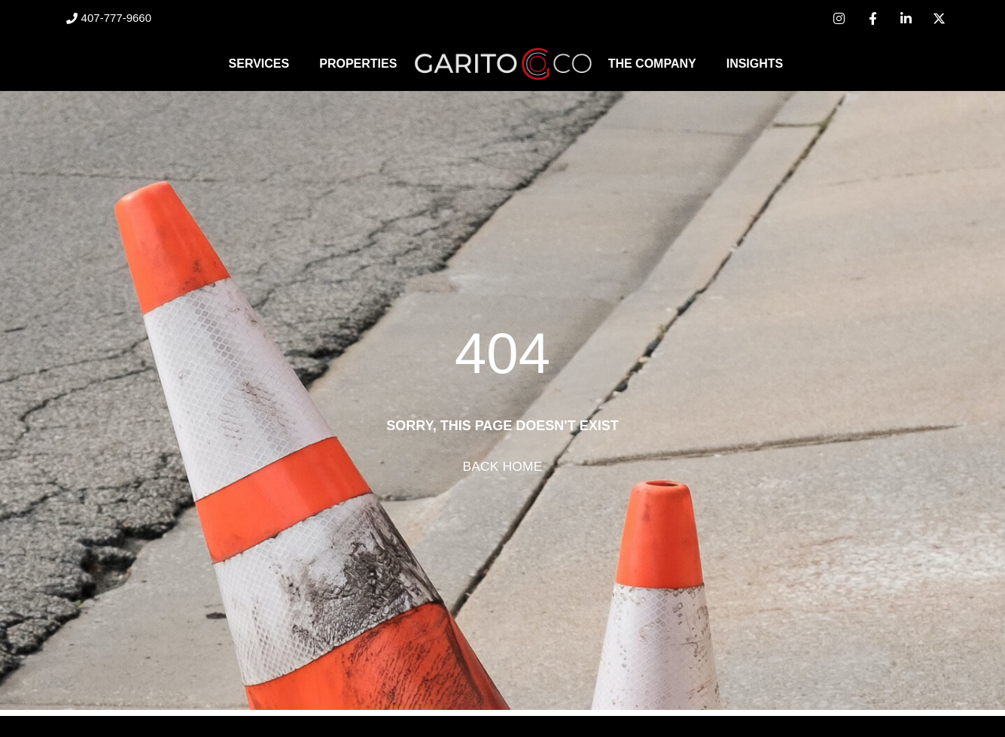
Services (259, 63)
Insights (755, 63)
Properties (358, 63)
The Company (652, 63)
